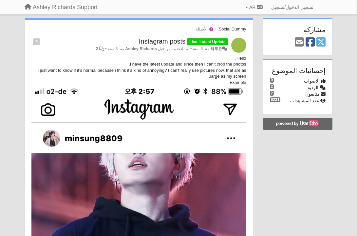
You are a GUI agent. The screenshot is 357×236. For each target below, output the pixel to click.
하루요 (216, 49)
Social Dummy (232, 29)
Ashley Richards (141, 49)
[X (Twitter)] (321, 42)
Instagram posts (162, 41)
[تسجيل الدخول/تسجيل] (292, 7)
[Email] (299, 42)
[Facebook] (310, 42)
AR (254, 7)
